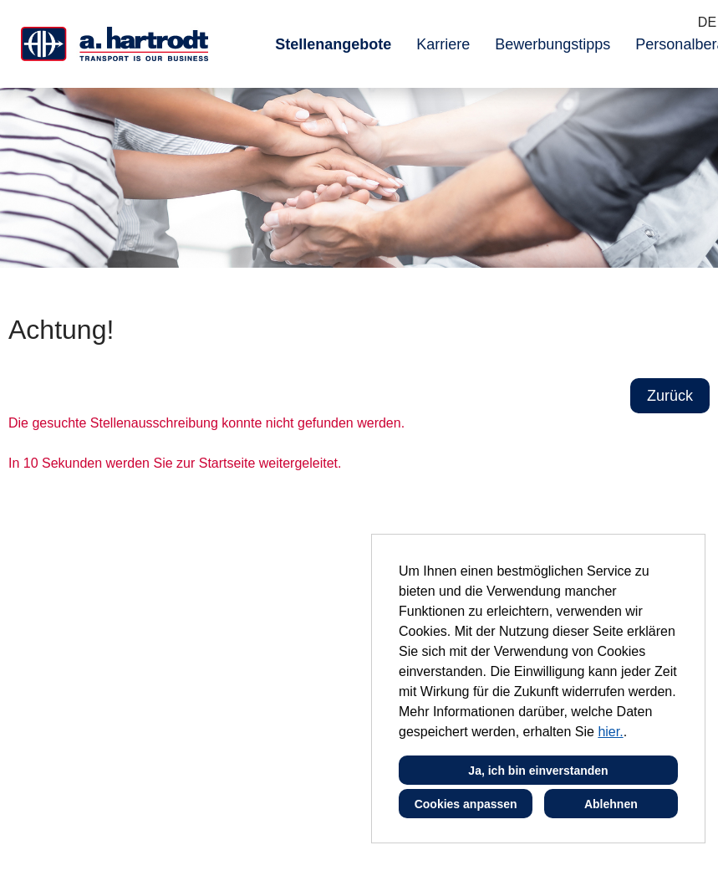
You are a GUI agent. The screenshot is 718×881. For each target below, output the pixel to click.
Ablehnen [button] (611, 804)
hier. (610, 732)
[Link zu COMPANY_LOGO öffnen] (114, 44)
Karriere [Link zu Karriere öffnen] (443, 44)
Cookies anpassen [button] (466, 804)
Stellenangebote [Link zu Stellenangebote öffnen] (333, 44)
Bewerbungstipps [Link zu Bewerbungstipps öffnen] (552, 44)
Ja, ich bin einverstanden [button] (538, 770)
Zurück (670, 395)
